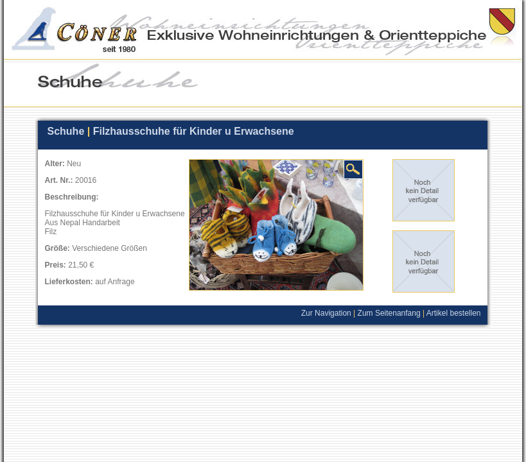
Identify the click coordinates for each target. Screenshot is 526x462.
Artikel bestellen (456, 313)
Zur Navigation (326, 313)
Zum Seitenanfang (389, 313)
